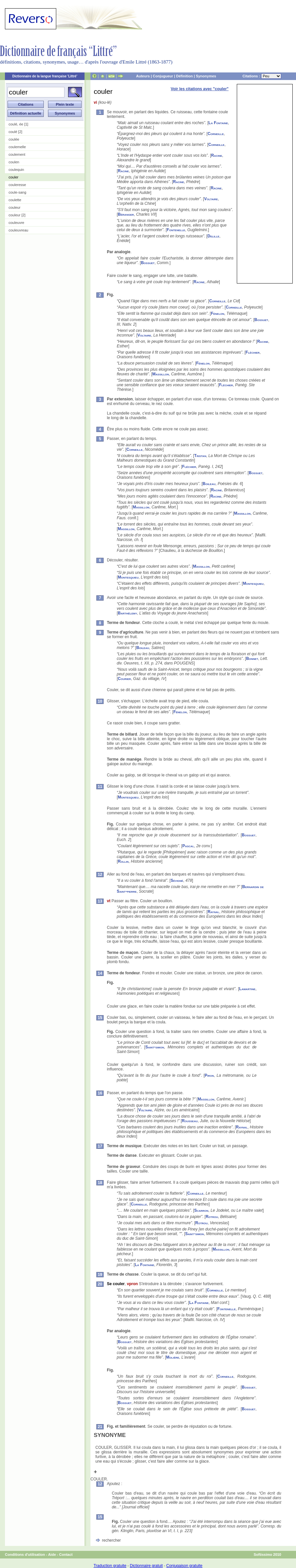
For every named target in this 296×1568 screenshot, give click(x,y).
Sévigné (177, 880)
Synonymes (206, 76)
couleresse (17, 185)
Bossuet (148, 262)
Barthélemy (127, 613)
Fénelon (217, 313)
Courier (124, 678)
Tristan (200, 455)
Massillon (160, 374)
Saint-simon (154, 1047)
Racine (216, 155)
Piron (209, 1075)
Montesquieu (128, 577)
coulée (14, 139)
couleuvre (16, 223)
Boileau (209, 483)
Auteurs (143, 76)
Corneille (216, 133)
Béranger (126, 214)
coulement (17, 154)
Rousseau (190, 1121)
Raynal (213, 911)
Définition (184, 76)
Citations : (261, 76)
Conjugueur (163, 76)
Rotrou (212, 1216)
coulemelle (17, 147)
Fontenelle (176, 230)
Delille (213, 236)
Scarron (201, 1210)
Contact (66, 1554)
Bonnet (252, 658)
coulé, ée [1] (18, 124)
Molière (172, 1357)
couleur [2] (17, 215)
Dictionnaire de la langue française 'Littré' (44, 76)
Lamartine (247, 989)
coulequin (16, 170)
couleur (14, 207)
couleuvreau (18, 230)
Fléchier (252, 352)
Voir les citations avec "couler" (200, 89)
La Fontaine (218, 123)
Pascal (188, 846)
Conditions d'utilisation (25, 1554)
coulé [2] (15, 132)
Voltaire (211, 199)
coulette (15, 200)
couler (13, 177)
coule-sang (17, 192)
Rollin (123, 861)
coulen (14, 162)
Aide (52, 1554)
